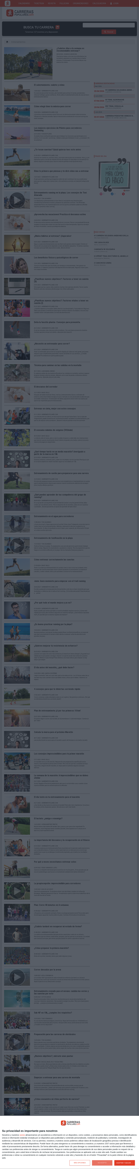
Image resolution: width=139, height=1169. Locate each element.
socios (22, 1135)
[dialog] (69, 1142)
